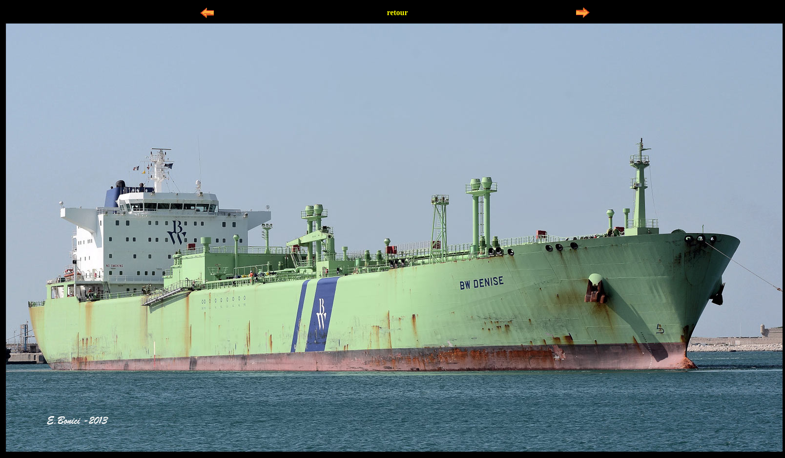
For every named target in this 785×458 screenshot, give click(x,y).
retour (397, 12)
